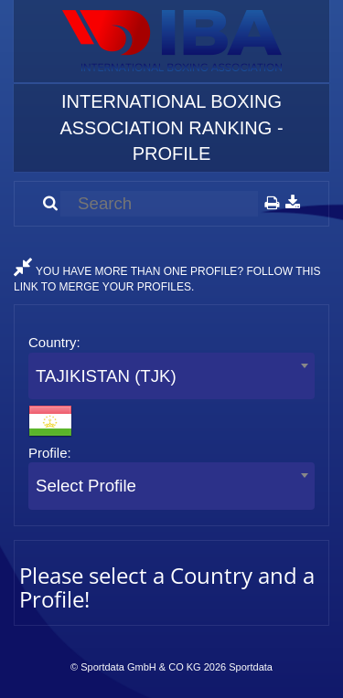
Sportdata (251, 666)
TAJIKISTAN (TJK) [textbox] (106, 376)
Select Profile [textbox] (86, 485)
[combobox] (171, 376)
